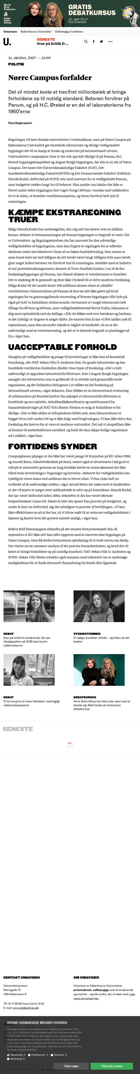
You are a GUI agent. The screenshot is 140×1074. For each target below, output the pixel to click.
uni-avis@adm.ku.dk (26, 1007)
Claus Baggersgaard (20, 122)
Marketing (17, 1058)
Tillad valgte (71, 1066)
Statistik (61, 1054)
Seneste (46, 40)
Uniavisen (10, 31)
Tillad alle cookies (111, 1066)
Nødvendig (18, 1054)
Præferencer (40, 1054)
